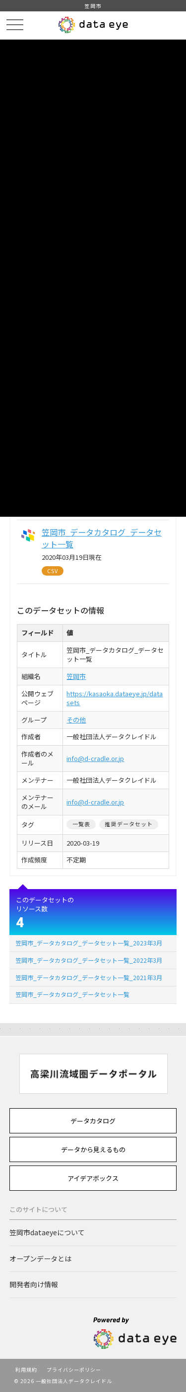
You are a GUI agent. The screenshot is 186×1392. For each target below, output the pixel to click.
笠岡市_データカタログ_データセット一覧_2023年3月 (88, 943)
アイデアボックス (93, 1178)
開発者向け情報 (33, 1284)
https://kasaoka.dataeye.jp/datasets (114, 698)
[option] (93, 1074)
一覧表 (81, 824)
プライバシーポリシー (74, 1369)
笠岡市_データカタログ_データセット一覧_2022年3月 (88, 960)
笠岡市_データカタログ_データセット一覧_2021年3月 (88, 977)
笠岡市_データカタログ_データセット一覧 (72, 994)
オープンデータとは (40, 1258)
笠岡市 (76, 676)
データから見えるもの (93, 1149)
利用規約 (26, 1369)
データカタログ (93, 1120)
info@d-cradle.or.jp (95, 758)
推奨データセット (129, 824)
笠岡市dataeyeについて (47, 1232)
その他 (76, 719)
